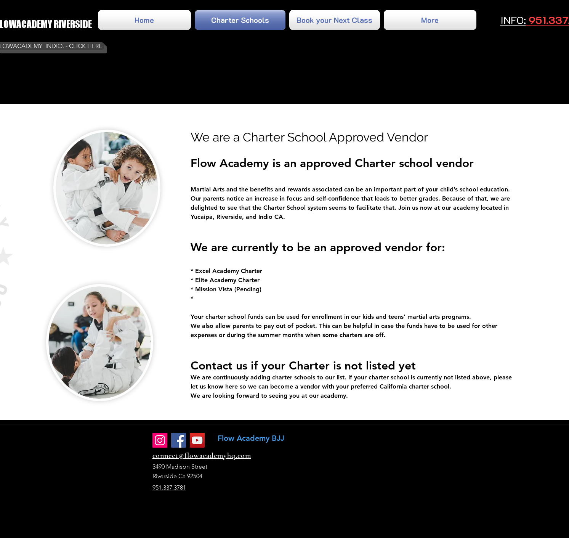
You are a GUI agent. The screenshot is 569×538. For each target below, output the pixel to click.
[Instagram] (159, 440)
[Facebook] (178, 440)
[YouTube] (197, 440)
